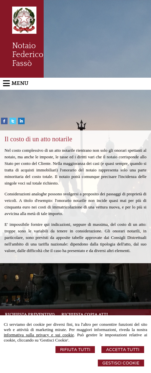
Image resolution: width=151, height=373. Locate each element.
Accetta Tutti (122, 349)
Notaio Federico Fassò (27, 55)
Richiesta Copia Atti (84, 314)
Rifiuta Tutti (75, 349)
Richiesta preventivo (30, 314)
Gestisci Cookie (121, 363)
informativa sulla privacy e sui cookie (39, 334)
